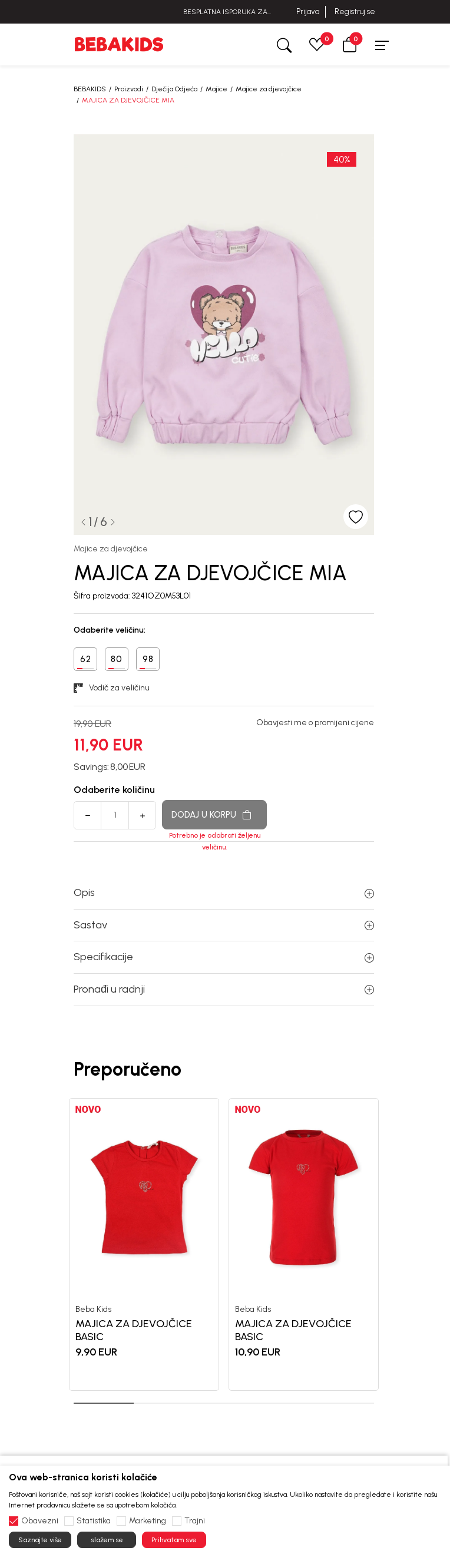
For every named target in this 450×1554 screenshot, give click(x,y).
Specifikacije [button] (224, 956)
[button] (350, 44)
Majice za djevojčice (269, 89)
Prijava (307, 11)
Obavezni (39, 1521)
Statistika (94, 1521)
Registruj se (355, 11)
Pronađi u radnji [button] (224, 989)
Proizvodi (128, 89)
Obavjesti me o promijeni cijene (315, 723)
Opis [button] (224, 892)
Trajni (194, 1521)
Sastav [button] (224, 924)
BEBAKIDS (90, 89)
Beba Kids (93, 1309)
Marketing (147, 1521)
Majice (216, 89)
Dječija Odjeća (174, 89)
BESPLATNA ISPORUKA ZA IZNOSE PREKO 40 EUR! (225, 12)
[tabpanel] (144, 1244)
